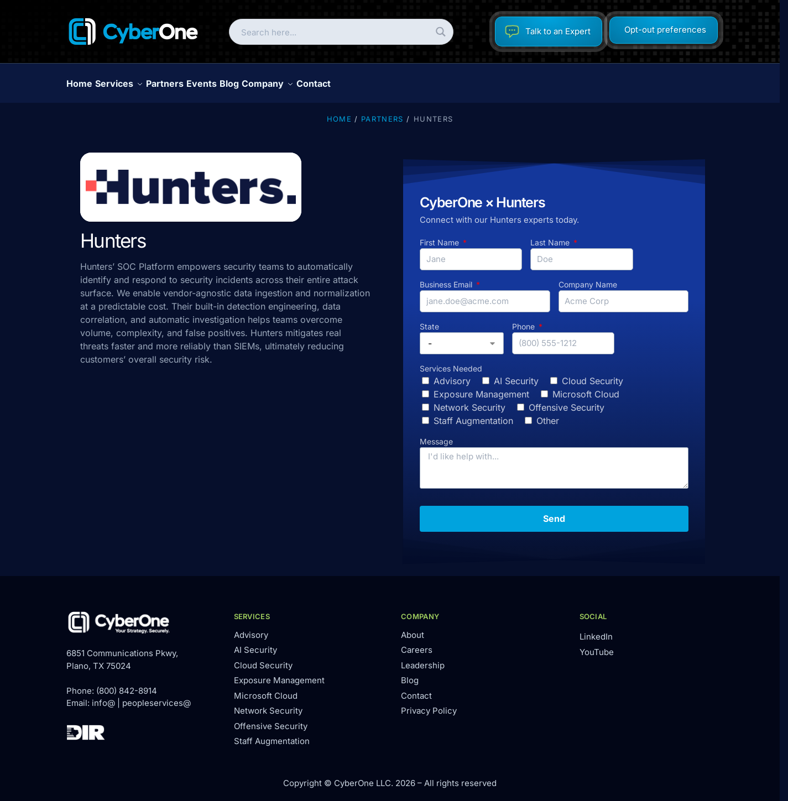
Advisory (452, 374)
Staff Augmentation (473, 414)
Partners (382, 112)
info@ (103, 697)
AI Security (516, 374)
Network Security (469, 401)
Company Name (588, 278)
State (429, 320)
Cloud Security (592, 374)
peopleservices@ (156, 697)
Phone (524, 320)
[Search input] (332, 32)
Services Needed (451, 362)
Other (547, 414)
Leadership (423, 659)
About (412, 629)
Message (436, 435)
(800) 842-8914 (126, 684)
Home (339, 112)
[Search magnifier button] (440, 31)
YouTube (597, 646)
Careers (416, 643)
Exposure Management (481, 388)
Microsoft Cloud (585, 388)
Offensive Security (566, 401)
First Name (440, 236)
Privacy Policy (429, 704)
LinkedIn (596, 630)
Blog (410, 674)
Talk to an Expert (547, 31)
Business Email (447, 278)
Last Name (551, 236)
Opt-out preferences (665, 29)
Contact (416, 689)
